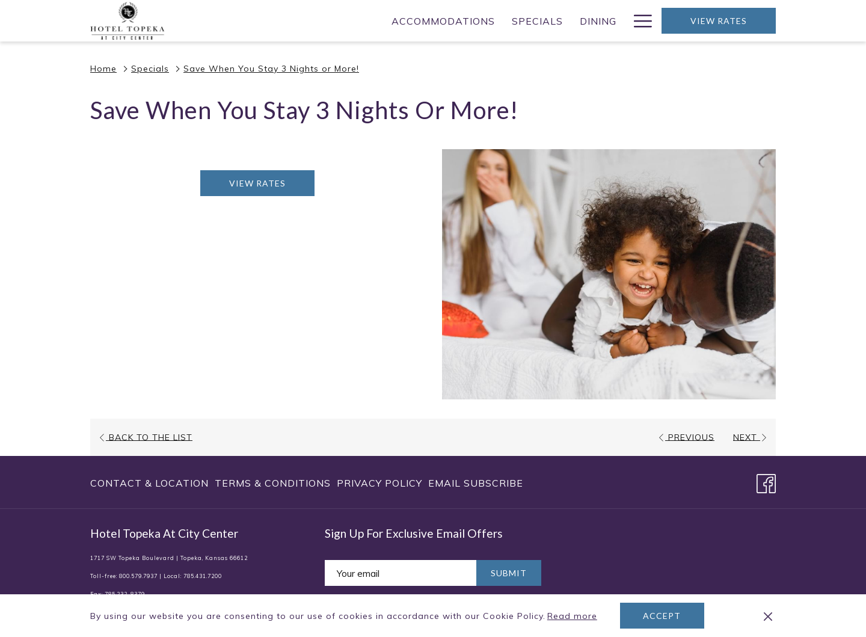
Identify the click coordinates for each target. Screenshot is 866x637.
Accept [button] (662, 616)
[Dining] (428, 21)
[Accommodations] (273, 21)
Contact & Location (149, 483)
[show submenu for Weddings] (619, 21)
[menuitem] (151, 483)
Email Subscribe (475, 483)
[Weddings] (575, 21)
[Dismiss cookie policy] (768, 616)
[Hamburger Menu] (638, 21)
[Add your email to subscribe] (400, 573)
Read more (573, 616)
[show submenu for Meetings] (532, 21)
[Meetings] (490, 21)
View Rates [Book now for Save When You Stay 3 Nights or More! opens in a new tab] (257, 183)
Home (103, 68)
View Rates (718, 21)
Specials (150, 68)
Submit (509, 573)
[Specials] (367, 21)
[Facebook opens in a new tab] (766, 481)
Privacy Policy (379, 483)
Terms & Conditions (273, 483)
